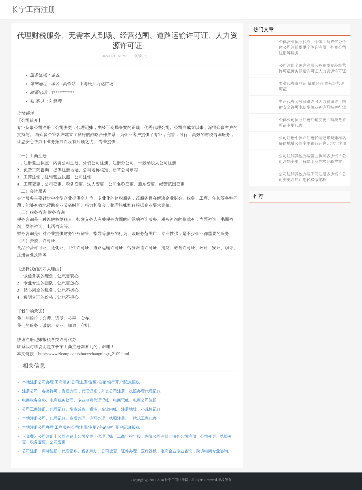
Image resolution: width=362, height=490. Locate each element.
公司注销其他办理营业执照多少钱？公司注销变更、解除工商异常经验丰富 (312, 159)
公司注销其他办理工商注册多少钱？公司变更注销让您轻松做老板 (312, 177)
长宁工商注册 (33, 9)
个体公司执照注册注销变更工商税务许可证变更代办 (312, 123)
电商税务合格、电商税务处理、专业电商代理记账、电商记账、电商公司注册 (89, 400)
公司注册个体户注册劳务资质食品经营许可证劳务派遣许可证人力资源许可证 (312, 68)
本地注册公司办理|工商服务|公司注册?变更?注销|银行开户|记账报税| (81, 382)
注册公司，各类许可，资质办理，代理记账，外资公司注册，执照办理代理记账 (91, 391)
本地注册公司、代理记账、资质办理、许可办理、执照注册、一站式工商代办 (89, 418)
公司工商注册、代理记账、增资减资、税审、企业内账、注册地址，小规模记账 (91, 409)
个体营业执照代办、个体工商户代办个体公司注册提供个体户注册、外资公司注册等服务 (312, 47)
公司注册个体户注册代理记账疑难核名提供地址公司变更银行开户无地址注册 (312, 141)
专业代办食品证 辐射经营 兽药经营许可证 (311, 86)
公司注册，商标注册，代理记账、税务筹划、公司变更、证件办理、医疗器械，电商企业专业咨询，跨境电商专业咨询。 (127, 451)
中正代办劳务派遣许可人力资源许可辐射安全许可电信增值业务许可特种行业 (312, 104)
